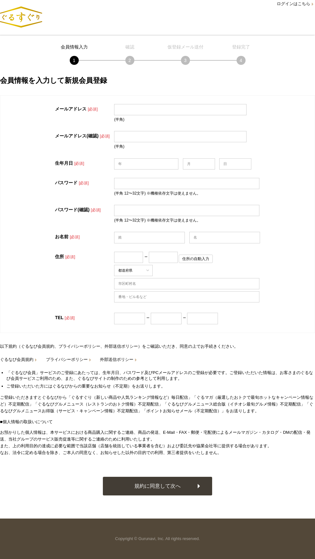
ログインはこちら (293, 3)
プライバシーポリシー (67, 359)
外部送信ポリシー (116, 359)
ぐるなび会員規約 (16, 359)
